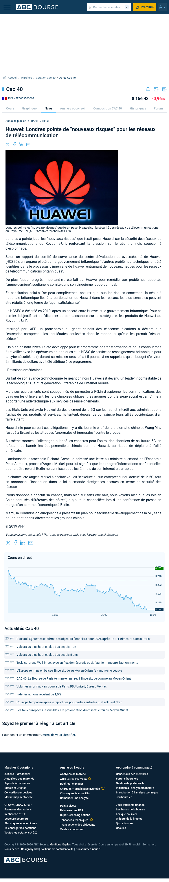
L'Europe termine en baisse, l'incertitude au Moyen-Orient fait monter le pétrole (69, 670)
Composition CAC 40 (107, 108)
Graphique (29, 108)
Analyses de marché (73, 774)
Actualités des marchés (19, 778)
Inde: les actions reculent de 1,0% (39, 694)
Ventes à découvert (72, 829)
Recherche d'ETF (15, 814)
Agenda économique (17, 783)
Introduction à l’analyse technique (137, 792)
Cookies (121, 828)
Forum (158, 108)
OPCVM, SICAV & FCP (17, 804)
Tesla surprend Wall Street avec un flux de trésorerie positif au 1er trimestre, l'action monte (77, 662)
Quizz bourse (124, 823)
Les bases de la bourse (130, 809)
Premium (145, 7)
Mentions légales (60, 844)
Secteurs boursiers (16, 818)
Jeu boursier (124, 797)
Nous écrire (11, 849)
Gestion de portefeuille (130, 783)
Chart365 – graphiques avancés (80, 788)
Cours (10, 108)
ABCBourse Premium (73, 779)
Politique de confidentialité (56, 849)
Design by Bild (30, 849)
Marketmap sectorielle (18, 797)
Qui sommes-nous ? (87, 849)
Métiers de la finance (129, 818)
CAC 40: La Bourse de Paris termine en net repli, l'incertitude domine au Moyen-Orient (74, 678)
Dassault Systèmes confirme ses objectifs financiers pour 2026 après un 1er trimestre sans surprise (84, 639)
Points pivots (68, 805)
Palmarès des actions (18, 809)
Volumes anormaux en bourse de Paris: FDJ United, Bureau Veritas (62, 686)
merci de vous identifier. (59, 735)
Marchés (26, 77)
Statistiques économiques (20, 823)
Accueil (12, 77)
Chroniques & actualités (75, 793)
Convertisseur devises (18, 792)
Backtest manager (71, 783)
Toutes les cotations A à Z (20, 832)
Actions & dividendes (17, 774)
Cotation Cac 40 (45, 77)
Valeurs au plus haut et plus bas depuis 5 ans (47, 654)
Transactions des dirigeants (77, 824)
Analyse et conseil (73, 108)
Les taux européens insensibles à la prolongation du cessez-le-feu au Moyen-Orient (72, 710)
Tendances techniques (74, 820)
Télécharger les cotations (20, 828)
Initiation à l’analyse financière (135, 787)
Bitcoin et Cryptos (15, 787)
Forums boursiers (127, 778)
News (48, 108)
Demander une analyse (74, 798)
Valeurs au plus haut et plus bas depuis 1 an (46, 647)
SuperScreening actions (75, 815)
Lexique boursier (126, 814)
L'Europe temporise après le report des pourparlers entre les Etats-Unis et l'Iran (69, 702)
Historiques (138, 108)
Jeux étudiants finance (130, 804)
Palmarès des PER (71, 810)
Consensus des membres (132, 774)
